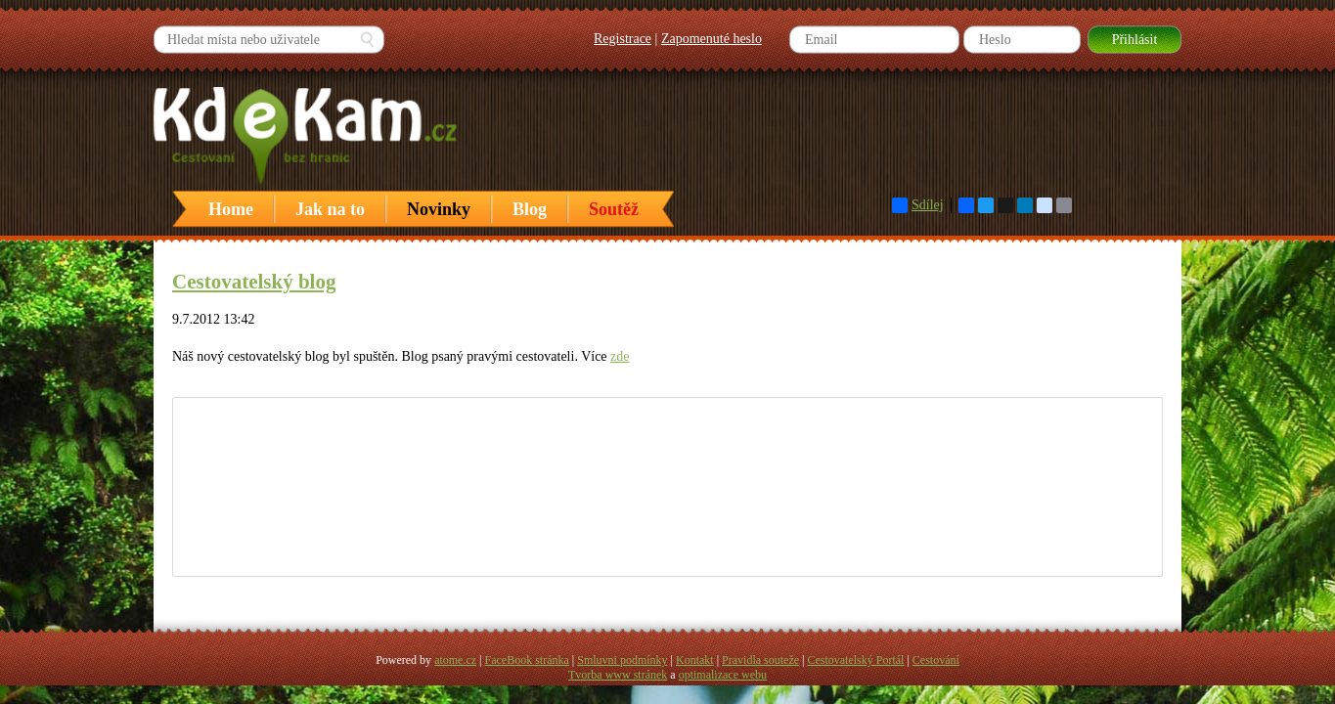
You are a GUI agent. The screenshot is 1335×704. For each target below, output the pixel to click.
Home (230, 209)
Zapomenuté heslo (711, 38)
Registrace (622, 38)
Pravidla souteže (760, 660)
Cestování (935, 660)
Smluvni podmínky (622, 660)
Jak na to (330, 209)
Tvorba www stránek (617, 675)
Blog (529, 209)
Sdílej (918, 205)
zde (619, 356)
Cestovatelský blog (253, 281)
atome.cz (455, 660)
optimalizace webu (723, 675)
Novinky (438, 209)
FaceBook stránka (527, 660)
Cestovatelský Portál (855, 660)
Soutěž (614, 209)
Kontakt (695, 660)
